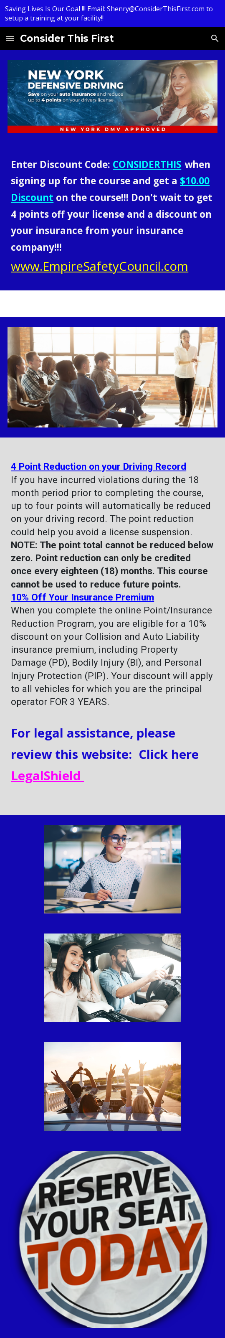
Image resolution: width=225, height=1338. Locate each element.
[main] (112, 216)
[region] (112, 13)
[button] (10, 38)
